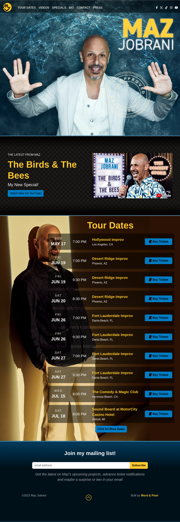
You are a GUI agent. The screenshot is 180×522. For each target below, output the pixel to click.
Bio (71, 7)
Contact (83, 7)
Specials (59, 7)
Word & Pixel (149, 495)
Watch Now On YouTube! (25, 193)
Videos (44, 7)
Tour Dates (27, 7)
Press (98, 7)
